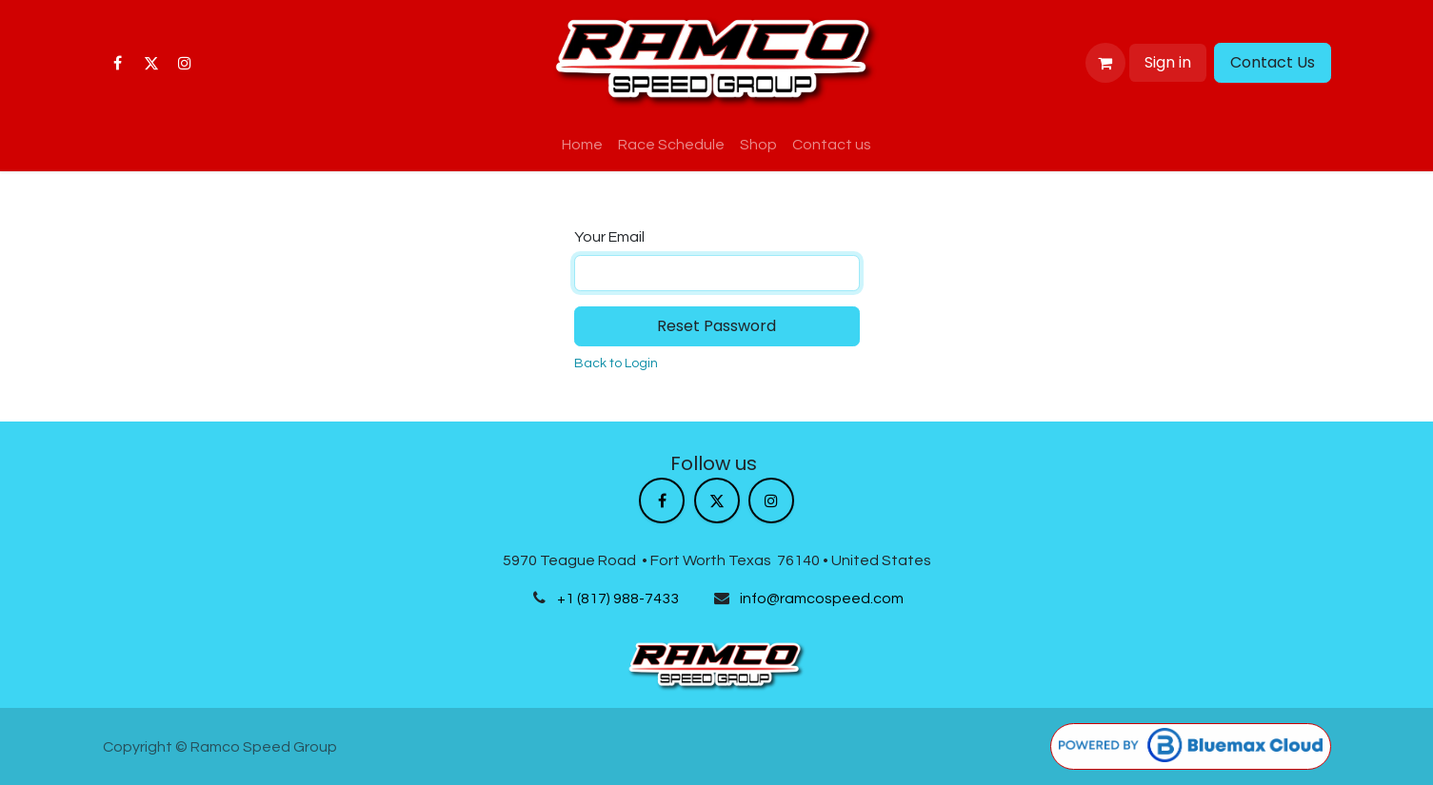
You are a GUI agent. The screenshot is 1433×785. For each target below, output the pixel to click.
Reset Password (716, 326)
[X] (151, 63)
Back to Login (616, 363)
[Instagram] (184, 63)
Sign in (1167, 62)
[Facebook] (118, 63)
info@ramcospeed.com (822, 598)
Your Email (609, 237)
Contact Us (1272, 62)
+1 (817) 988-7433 (618, 598)
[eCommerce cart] (1105, 63)
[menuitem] (582, 145)
